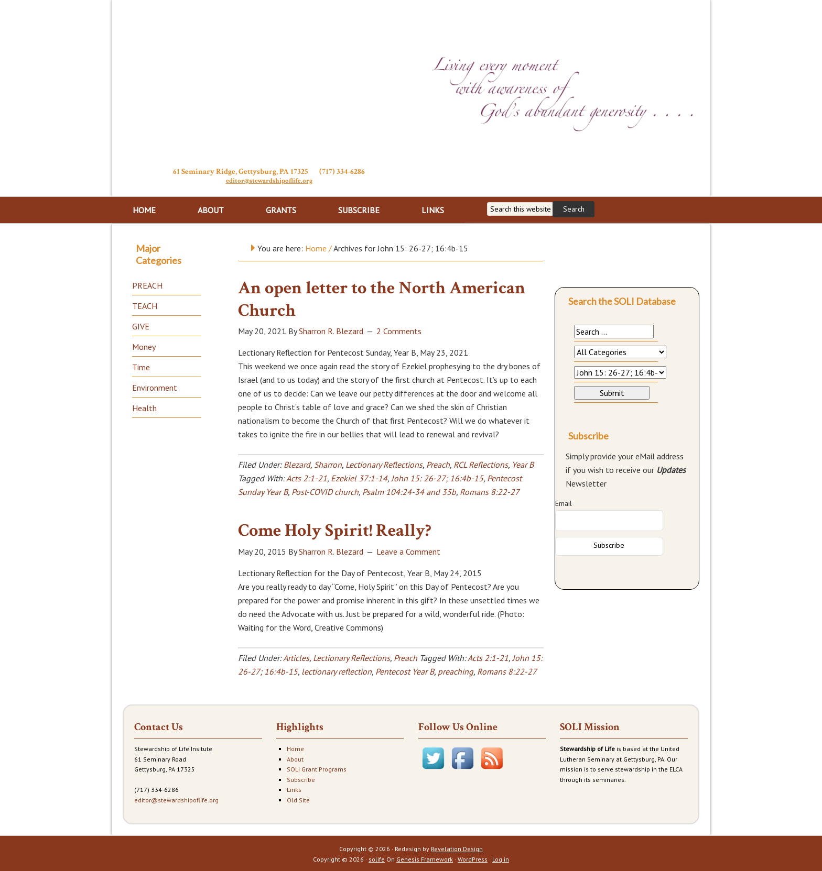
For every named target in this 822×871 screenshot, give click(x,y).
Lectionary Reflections (384, 463)
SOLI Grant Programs (317, 768)
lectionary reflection (336, 670)
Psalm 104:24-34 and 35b (409, 491)
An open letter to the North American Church (381, 298)
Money (144, 345)
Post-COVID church (325, 491)
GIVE (140, 325)
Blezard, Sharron (313, 463)
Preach (438, 463)
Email (563, 502)
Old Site (298, 799)
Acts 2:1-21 (306, 477)
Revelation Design (457, 848)
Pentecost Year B (404, 670)
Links (294, 788)
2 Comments (398, 330)
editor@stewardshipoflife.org (269, 180)
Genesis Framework (424, 858)
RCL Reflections (480, 463)
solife (377, 858)
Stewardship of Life (269, 82)
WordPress (473, 858)
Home (295, 748)
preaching (455, 670)
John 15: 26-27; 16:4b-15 (437, 477)
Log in (500, 858)
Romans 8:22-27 (490, 491)
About (295, 758)
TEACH (144, 305)
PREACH (147, 284)
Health (144, 407)
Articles (296, 657)
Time (141, 366)
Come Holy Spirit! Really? (334, 529)
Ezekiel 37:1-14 (359, 477)
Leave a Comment (408, 550)
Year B (523, 463)
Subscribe (301, 778)
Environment (154, 386)
